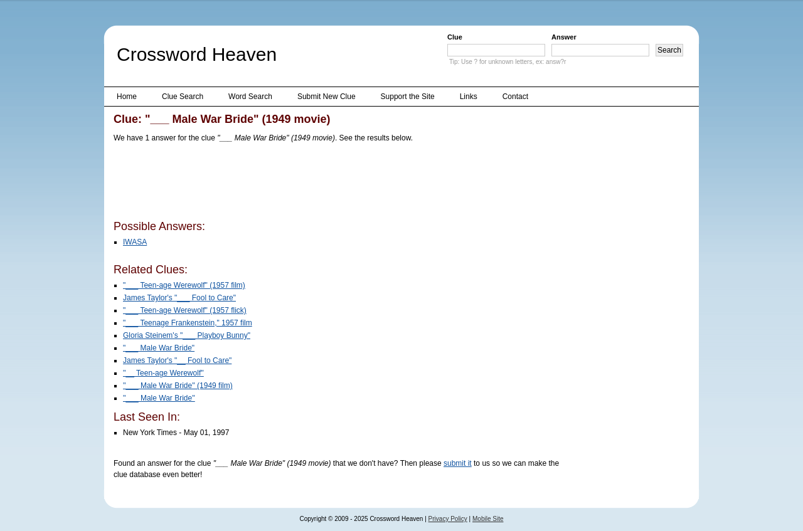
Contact (515, 96)
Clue (454, 37)
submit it (458, 463)
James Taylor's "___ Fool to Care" (179, 297)
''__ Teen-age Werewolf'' (163, 373)
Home (127, 96)
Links (468, 96)
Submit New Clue (326, 96)
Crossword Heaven (197, 54)
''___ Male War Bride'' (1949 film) (178, 385)
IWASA (135, 242)
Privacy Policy (447, 518)
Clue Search (182, 96)
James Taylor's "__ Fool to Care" (177, 360)
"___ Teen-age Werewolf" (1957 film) (184, 285)
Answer (564, 37)
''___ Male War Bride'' (159, 398)
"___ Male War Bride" (158, 348)
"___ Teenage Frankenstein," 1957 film (187, 322)
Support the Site (408, 96)
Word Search (250, 96)
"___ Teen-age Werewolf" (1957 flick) (185, 310)
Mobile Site (487, 518)
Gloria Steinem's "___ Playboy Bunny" (186, 335)
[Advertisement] (342, 183)
